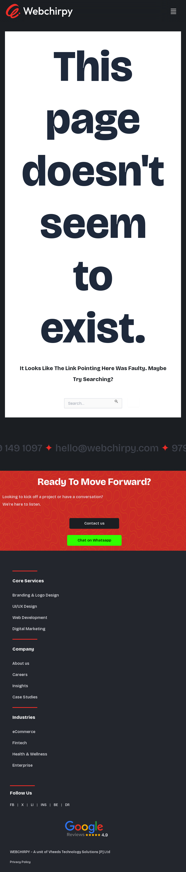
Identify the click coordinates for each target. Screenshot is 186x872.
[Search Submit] (116, 400)
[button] (147, 11)
